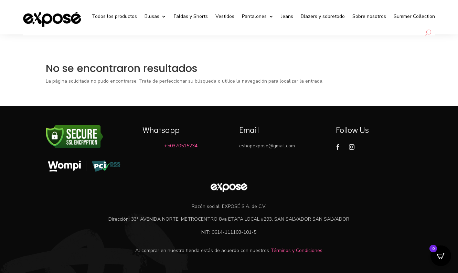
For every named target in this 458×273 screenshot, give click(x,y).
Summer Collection (414, 16)
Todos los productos (114, 16)
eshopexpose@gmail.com (267, 146)
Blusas (152, 16)
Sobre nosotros (369, 16)
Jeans (287, 16)
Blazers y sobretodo (323, 16)
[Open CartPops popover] (440, 255)
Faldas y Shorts (191, 16)
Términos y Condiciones (296, 250)
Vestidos (224, 16)
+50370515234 (181, 146)
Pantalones (254, 16)
